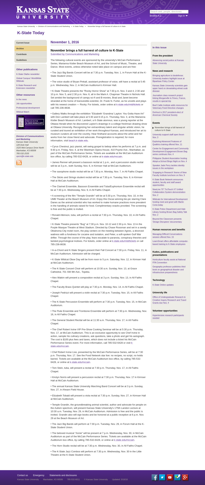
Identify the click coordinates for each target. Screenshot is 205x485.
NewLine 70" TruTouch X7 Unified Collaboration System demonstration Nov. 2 (169, 192)
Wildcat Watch (22, 112)
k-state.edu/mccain (112, 156)
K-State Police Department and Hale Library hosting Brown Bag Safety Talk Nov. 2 (170, 212)
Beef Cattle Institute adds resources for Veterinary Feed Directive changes (170, 106)
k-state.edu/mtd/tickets (128, 104)
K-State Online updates (163, 285)
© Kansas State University (96, 479)
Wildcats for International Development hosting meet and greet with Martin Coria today (170, 202)
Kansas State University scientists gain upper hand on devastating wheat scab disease (170, 88)
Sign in (181, 15)
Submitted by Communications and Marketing (75, 54)
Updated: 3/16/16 (120, 479)
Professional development (28, 108)
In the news (21, 99)
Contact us (22, 475)
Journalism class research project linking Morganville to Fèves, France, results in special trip (169, 98)
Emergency (38, 475)
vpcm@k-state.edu (24, 156)
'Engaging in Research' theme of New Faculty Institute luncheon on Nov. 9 (169, 173)
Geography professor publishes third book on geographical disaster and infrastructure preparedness (169, 269)
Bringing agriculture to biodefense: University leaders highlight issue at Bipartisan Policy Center (168, 78)
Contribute (21, 54)
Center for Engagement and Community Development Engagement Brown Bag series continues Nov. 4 (171, 151)
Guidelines (21, 60)
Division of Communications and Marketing (54, 26)
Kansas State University (47, 12)
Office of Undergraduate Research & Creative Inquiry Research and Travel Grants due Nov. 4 (169, 300)
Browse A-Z (155, 15)
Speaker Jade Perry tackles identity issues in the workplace (168, 166)
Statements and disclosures (63, 475)
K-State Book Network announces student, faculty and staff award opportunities (168, 182)
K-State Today (78, 26)
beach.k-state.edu (78, 140)
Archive (20, 48)
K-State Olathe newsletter (27, 74)
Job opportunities (24, 103)
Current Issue (22, 43)
